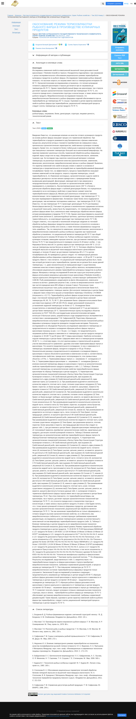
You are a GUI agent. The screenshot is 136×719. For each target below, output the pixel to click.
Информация (16, 22)
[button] (2, 3)
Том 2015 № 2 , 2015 (62, 36)
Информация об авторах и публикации (51, 55)
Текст (16, 29)
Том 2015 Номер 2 (97, 15)
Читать (44, 128)
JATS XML (120, 63)
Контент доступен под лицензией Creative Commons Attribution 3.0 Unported (64, 694)
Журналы (18, 15)
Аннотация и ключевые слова (47, 63)
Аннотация (16, 26)
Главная (10, 15)
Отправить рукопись (114, 3)
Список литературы (42, 609)
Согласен (122, 715)
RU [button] (131, 3)
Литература (16, 32)
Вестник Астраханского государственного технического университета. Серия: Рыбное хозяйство (56, 15)
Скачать (50, 128)
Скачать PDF (119, 56)
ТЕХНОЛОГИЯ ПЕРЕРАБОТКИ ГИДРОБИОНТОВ (56, 37)
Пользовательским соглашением (57, 716)
